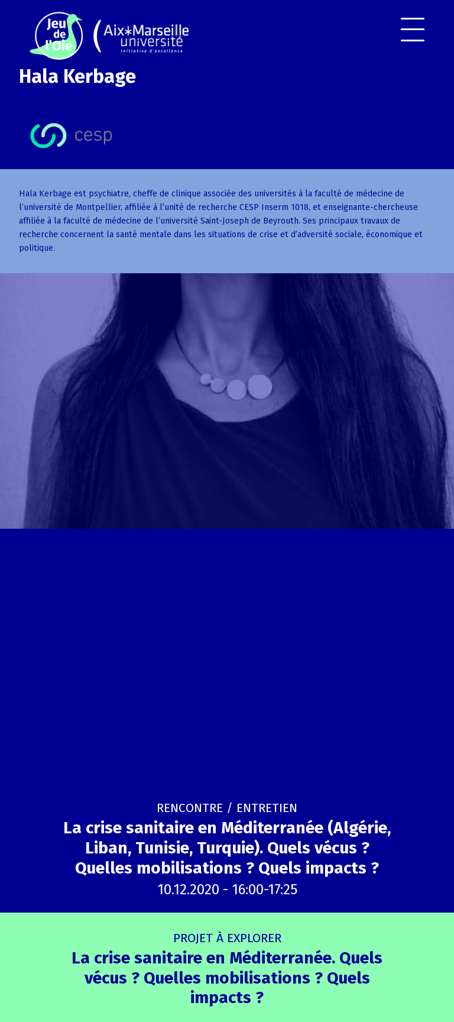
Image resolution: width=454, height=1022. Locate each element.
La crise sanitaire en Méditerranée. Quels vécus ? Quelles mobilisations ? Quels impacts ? (227, 969)
